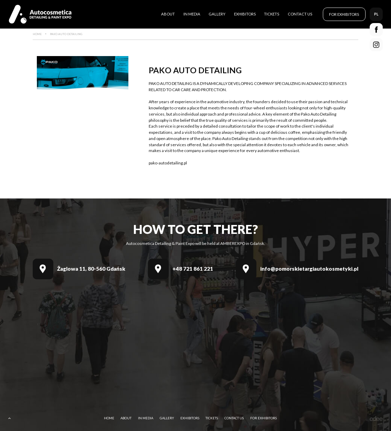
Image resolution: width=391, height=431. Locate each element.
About (168, 14)
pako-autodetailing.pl (168, 162)
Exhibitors (245, 14)
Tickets (271, 14)
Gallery (217, 14)
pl (376, 14)
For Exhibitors (344, 14)
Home (109, 418)
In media (191, 14)
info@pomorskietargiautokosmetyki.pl (309, 269)
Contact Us (300, 14)
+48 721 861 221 (192, 269)
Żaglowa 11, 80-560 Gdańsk (91, 269)
